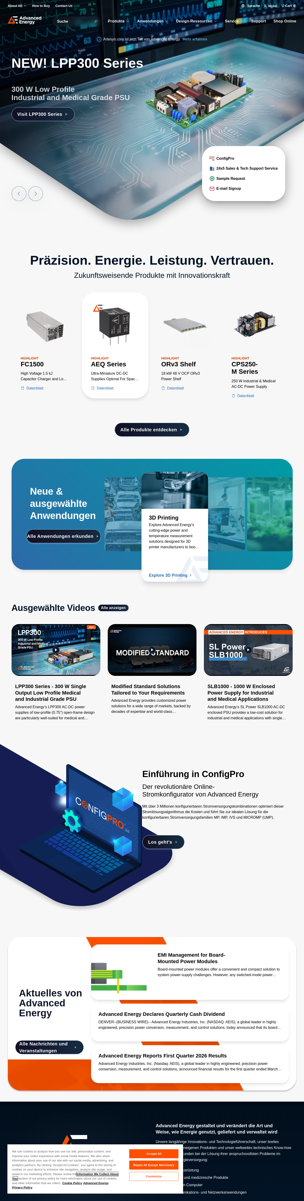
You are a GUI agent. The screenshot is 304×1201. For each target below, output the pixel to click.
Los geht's (163, 842)
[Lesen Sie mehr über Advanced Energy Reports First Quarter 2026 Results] (190, 1056)
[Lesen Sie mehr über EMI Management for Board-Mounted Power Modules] (119, 972)
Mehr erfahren (194, 39)
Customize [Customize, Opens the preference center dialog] (154, 1176)
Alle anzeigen (113, 608)
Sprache (250, 6)
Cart (288, 6)
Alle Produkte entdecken (152, 429)
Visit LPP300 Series (43, 114)
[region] (95, 1169)
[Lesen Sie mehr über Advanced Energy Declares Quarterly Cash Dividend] (190, 1014)
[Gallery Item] (56, 678)
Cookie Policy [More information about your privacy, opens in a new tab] (72, 1183)
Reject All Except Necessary (153, 1165)
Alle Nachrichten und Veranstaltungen (48, 1047)
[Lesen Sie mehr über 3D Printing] (174, 490)
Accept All (153, 1153)
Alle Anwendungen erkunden (63, 536)
